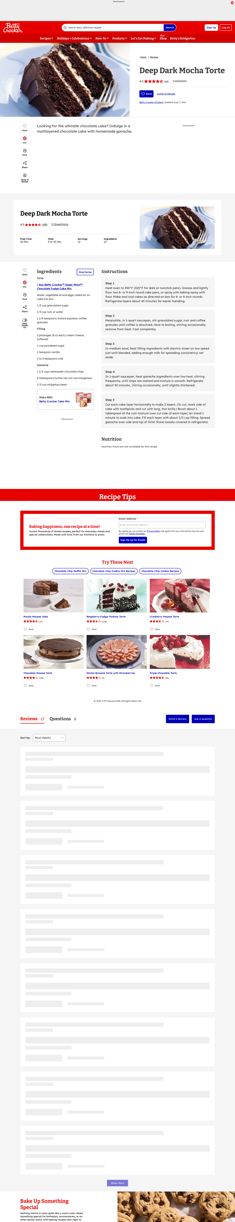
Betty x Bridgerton (182, 38)
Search (170, 27)
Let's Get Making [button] (142, 38)
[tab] (32, 719)
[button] (25, 140)
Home (143, 57)
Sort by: (25, 737)
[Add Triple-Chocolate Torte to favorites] (152, 685)
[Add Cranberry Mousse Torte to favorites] (152, 629)
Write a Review (178, 718)
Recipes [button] (45, 38)
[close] (232, 3)
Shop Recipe (85, 272)
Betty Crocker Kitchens (151, 102)
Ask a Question (203, 718)
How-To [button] (100, 38)
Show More (117, 1183)
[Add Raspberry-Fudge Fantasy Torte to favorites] (89, 629)
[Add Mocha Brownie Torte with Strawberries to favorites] (89, 685)
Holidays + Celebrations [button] (73, 38)
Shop (163, 38)
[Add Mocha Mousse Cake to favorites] (26, 629)
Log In (226, 27)
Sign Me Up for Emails (132, 540)
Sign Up (211, 27)
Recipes (154, 57)
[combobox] (113, 27)
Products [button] (118, 38)
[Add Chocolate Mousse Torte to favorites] (26, 685)
